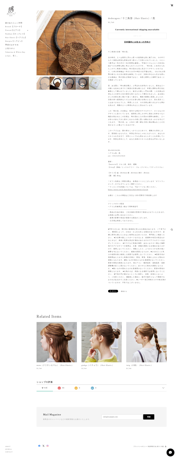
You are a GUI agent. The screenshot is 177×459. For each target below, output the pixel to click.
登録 (149, 417)
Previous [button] (39, 42)
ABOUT (8, 446)
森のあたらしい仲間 (13, 23)
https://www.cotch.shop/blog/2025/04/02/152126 (128, 190)
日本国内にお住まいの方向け (137, 42)
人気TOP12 (10, 48)
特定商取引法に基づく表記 (156, 446)
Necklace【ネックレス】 (15, 34)
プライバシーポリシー (140, 446)
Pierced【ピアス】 (13, 30)
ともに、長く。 (12, 56)
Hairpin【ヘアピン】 (14, 41)
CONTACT (9, 452)
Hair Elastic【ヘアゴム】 (16, 37)
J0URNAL (8, 449)
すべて (45, 388)
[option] (69, 42)
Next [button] (99, 42)
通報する (124, 291)
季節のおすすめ (12, 45)
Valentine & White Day (15, 52)
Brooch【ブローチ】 (14, 26)
